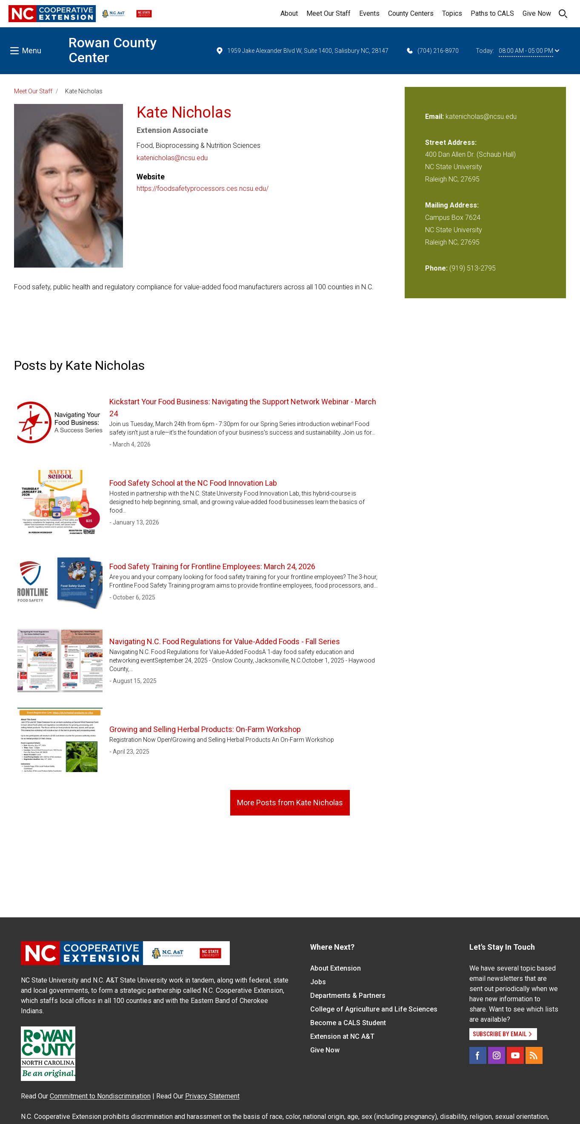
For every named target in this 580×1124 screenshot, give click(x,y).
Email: (435, 116)
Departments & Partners (348, 995)
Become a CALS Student (348, 1023)
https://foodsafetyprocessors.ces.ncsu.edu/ (203, 188)
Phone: (436, 268)
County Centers (411, 13)
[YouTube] (515, 1055)
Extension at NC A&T (342, 1036)
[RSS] (534, 1055)
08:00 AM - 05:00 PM (529, 50)
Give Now (537, 13)
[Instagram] (496, 1055)
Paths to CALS (492, 13)
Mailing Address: (452, 205)
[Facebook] (477, 1055)
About (289, 13)
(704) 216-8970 (432, 50)
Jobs (318, 982)
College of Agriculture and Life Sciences (373, 1009)
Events (369, 13)
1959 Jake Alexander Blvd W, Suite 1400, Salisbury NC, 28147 (302, 50)
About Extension (335, 968)
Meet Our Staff (328, 13)
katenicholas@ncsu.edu (172, 158)
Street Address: (451, 142)
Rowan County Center (113, 50)
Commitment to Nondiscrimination (100, 1096)
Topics (452, 13)
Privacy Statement (212, 1096)
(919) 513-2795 (472, 268)
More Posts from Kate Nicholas (290, 802)
